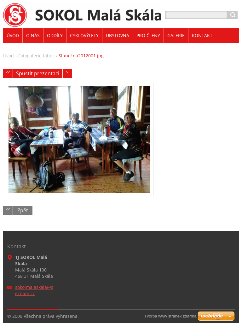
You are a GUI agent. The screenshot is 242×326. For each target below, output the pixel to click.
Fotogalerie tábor (36, 56)
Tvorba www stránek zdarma (170, 316)
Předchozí (8, 73)
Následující (67, 73)
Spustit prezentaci (37, 73)
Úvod (8, 56)
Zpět (22, 210)
